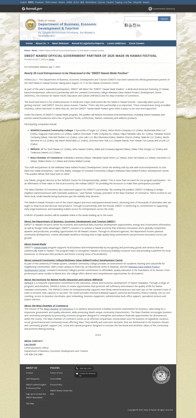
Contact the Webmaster (87, 374)
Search (164, 19)
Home (29, 43)
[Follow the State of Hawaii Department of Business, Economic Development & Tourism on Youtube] (130, 25)
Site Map (30, 403)
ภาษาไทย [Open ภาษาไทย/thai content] (127, 2)
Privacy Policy (56, 384)
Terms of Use (56, 372)
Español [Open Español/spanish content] (110, 2)
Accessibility (55, 378)
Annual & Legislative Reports (88, 43)
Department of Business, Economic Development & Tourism (67, 26)
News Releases (60, 43)
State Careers (136, 43)
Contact (29, 372)
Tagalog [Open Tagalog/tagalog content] (118, 2)
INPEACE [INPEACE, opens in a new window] (28, 282)
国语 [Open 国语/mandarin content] (82, 2)
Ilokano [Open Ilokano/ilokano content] (61, 2)
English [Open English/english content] (23, 2)
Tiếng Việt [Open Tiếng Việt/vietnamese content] (137, 2)
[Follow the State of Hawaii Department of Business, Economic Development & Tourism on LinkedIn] (138, 25)
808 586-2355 (86, 368)
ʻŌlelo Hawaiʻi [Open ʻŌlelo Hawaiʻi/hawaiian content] (51, 2)
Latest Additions (116, 43)
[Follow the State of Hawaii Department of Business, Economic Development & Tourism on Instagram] (134, 25)
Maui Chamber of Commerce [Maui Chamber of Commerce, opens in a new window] (58, 308)
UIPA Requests (33, 378)
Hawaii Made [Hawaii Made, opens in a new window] (40, 247)
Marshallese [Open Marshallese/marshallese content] (91, 2)
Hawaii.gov (32, 8)
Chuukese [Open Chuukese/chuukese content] (39, 2)
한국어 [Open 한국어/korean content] (76, 2)
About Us (41, 43)
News (34, 50)
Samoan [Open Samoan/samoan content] (101, 2)
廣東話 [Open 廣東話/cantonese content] (31, 2)
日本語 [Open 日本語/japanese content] (69, 2)
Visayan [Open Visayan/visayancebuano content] (146, 2)
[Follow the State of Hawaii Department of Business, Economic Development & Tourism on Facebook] (126, 25)
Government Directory (164, 8)
